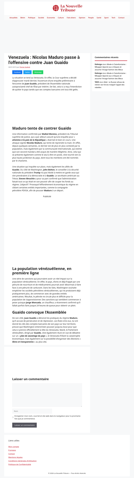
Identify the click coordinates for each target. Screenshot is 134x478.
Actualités (13, 18)
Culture (61, 18)
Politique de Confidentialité (19, 464)
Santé (99, 18)
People (91, 18)
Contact (121, 18)
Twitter (27, 72)
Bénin (22, 18)
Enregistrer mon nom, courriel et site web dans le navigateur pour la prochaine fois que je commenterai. (48, 417)
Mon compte (13, 446)
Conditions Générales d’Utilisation (22, 461)
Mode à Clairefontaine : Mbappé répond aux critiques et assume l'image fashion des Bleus (110, 67)
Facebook (17, 72)
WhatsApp (38, 72)
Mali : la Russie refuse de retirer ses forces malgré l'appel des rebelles (109, 85)
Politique (31, 18)
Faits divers (71, 18)
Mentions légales (15, 457)
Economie (51, 18)
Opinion (82, 18)
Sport (106, 18)
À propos (12, 450)
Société (41, 18)
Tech (113, 18)
